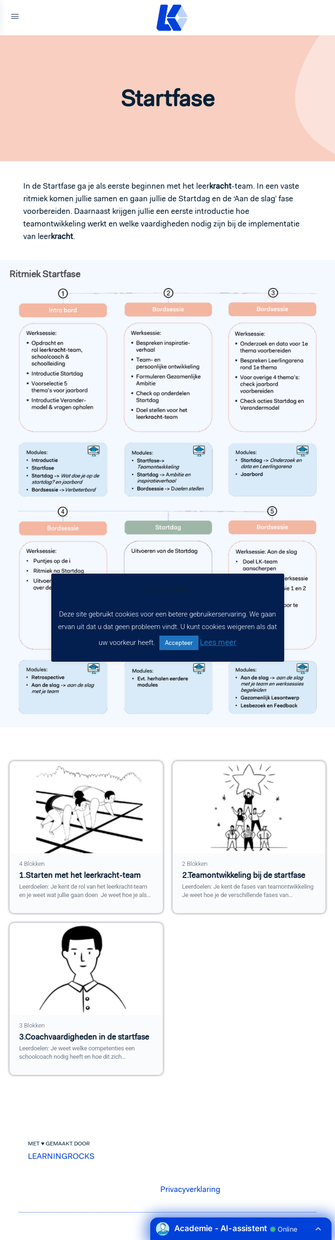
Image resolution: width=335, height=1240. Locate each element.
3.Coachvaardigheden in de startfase (84, 1037)
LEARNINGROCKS (61, 1156)
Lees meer (218, 642)
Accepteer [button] (179, 643)
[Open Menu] (15, 18)
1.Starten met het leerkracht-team (80, 875)
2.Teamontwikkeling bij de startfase (243, 875)
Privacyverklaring (190, 1189)
